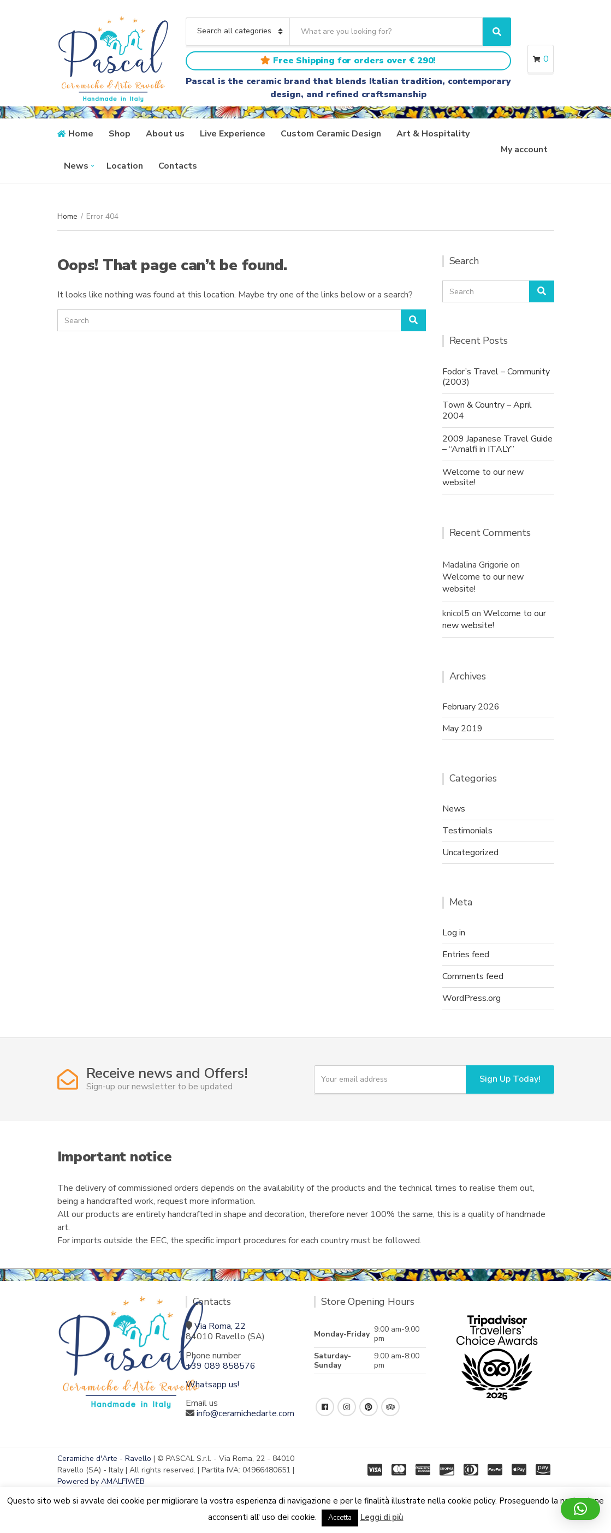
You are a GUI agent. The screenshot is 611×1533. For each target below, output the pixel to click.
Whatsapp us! (212, 1385)
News (76, 166)
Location (124, 166)
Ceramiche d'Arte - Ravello (104, 1458)
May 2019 (462, 729)
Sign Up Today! (510, 1079)
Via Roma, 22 (220, 1326)
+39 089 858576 (221, 1366)
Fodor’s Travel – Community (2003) (496, 377)
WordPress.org (471, 998)
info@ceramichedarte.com (245, 1413)
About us (165, 134)
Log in (453, 933)
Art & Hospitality (433, 134)
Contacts (177, 166)
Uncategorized (470, 852)
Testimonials (467, 831)
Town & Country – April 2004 (487, 410)
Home (80, 134)
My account (524, 150)
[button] (580, 1509)
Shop (119, 134)
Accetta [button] (340, 1518)
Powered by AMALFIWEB (101, 1481)
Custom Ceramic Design (331, 134)
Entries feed (465, 955)
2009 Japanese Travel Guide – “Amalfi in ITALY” (497, 444)
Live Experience (232, 134)
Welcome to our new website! (483, 477)
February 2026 (471, 707)
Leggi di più (382, 1517)
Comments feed (472, 976)
